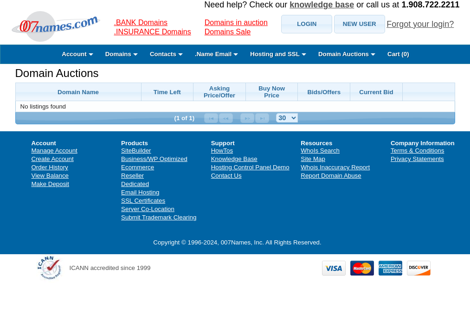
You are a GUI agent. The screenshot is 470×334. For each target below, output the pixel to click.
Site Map (313, 158)
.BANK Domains (141, 22)
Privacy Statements (417, 158)
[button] (306, 24)
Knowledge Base (234, 158)
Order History (50, 167)
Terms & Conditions (417, 150)
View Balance (50, 175)
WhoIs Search (320, 150)
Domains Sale (228, 32)
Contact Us (226, 175)
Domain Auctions (57, 73)
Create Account (53, 158)
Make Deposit (51, 183)
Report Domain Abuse (331, 175)
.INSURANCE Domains (152, 32)
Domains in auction (236, 22)
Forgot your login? (420, 24)
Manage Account (54, 150)
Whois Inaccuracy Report (335, 167)
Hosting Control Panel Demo (250, 167)
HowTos (222, 150)
